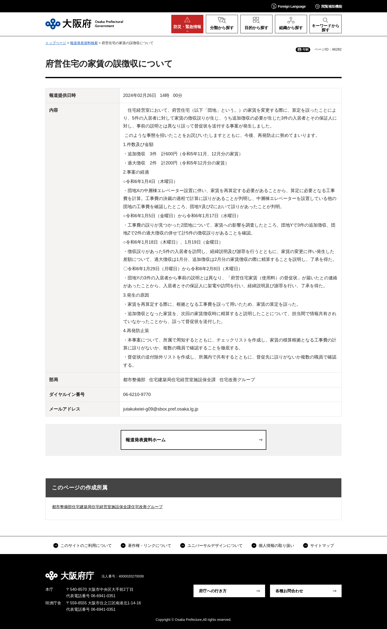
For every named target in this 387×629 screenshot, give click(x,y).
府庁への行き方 (213, 591)
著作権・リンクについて (149, 545)
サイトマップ (322, 545)
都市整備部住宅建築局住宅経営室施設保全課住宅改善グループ (107, 507)
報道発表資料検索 (84, 43)
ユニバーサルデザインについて (215, 545)
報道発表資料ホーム (146, 439)
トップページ (55, 43)
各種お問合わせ (289, 591)
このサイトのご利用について (86, 545)
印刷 (306, 49)
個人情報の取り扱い (276, 545)
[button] (288, 6)
